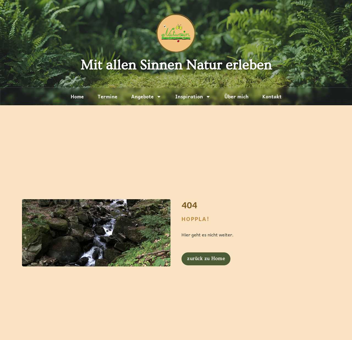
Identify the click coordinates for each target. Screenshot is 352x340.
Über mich (236, 96)
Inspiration (193, 96)
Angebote (146, 96)
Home (77, 96)
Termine (107, 96)
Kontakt (272, 96)
